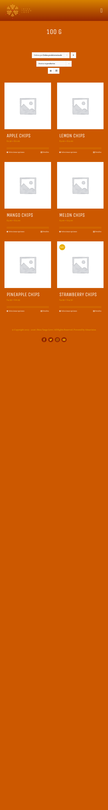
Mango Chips (20, 215)
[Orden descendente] (73, 55)
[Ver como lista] (56, 71)
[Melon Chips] (80, 185)
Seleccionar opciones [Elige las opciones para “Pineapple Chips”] (16, 311)
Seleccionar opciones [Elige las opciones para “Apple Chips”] (16, 152)
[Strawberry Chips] (80, 264)
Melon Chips (72, 215)
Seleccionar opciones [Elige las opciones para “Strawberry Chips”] (69, 311)
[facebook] (44, 339)
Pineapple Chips (23, 294)
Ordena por (48, 55)
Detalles (46, 152)
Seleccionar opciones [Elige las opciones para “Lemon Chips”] (69, 152)
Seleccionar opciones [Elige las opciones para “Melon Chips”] (69, 232)
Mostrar (46, 64)
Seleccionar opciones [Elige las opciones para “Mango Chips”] (16, 232)
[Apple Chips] (27, 106)
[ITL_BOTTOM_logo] (18, 3)
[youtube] (64, 339)
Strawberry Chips (78, 294)
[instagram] (57, 339)
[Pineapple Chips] (27, 264)
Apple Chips (19, 136)
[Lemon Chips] (80, 106)
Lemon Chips (72, 136)
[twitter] (50, 339)
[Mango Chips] (27, 185)
